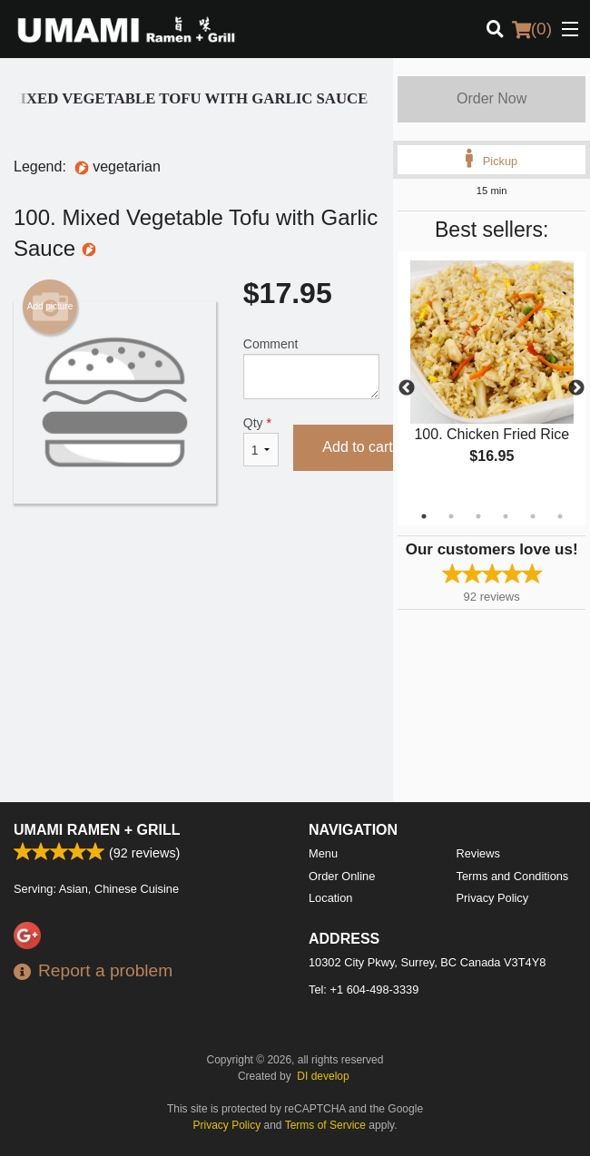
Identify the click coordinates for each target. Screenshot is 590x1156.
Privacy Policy (493, 898)
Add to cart (357, 447)
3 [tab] (478, 516)
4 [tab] (506, 516)
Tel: (363, 989)
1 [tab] (424, 516)
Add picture (50, 306)
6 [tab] (560, 516)
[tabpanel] (491, 377)
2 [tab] (451, 516)
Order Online (342, 876)
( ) (532, 29)
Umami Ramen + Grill (97, 830)
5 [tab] (533, 516)
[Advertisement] (196, 562)
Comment (311, 368)
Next (576, 388)
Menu (323, 853)
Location (330, 898)
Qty (261, 441)
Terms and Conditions (513, 876)
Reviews (478, 853)
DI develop (323, 1076)
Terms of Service (325, 1125)
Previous (407, 388)
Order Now (491, 98)
